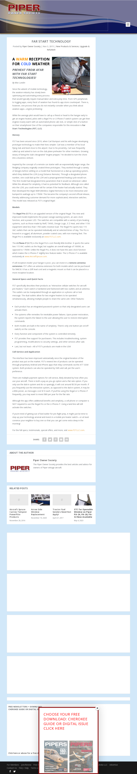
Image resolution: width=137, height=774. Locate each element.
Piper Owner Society (31, 46)
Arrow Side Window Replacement (38, 511)
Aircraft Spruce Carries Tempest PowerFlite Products (18, 513)
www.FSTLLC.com (52, 236)
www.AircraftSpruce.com (36, 256)
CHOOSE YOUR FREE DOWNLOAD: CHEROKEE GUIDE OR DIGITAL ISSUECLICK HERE (65, 721)
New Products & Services (67, 46)
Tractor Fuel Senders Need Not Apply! (62, 511)
